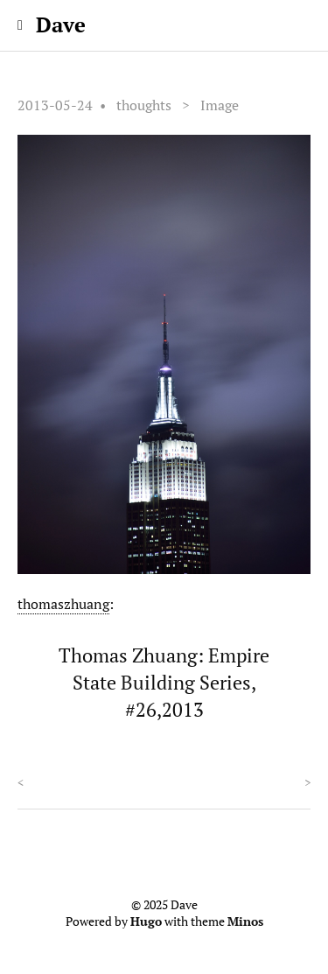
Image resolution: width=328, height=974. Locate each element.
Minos (245, 921)
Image (219, 105)
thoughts (143, 105)
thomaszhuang (63, 603)
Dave (61, 25)
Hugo (146, 921)
